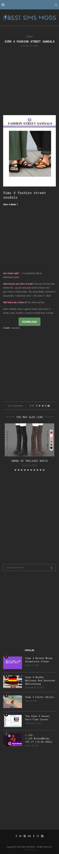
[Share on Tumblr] (45, 405)
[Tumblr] (33, 836)
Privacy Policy (29, 849)
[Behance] (29, 836)
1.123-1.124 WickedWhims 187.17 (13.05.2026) (38, 738)
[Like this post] (33, 405)
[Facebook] (16, 836)
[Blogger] (42, 836)
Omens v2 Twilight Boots (29, 460)
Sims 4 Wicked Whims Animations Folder (39, 659)
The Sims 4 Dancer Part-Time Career (37, 717)
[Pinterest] (20, 836)
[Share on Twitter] (40, 405)
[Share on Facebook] (36, 405)
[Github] (38, 836)
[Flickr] (25, 836)
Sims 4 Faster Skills (39, 697)
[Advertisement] (29, 80)
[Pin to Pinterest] (43, 405)
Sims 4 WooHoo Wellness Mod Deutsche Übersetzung (40, 680)
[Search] (55, 4)
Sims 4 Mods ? (10, 204)
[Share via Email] (49, 405)
